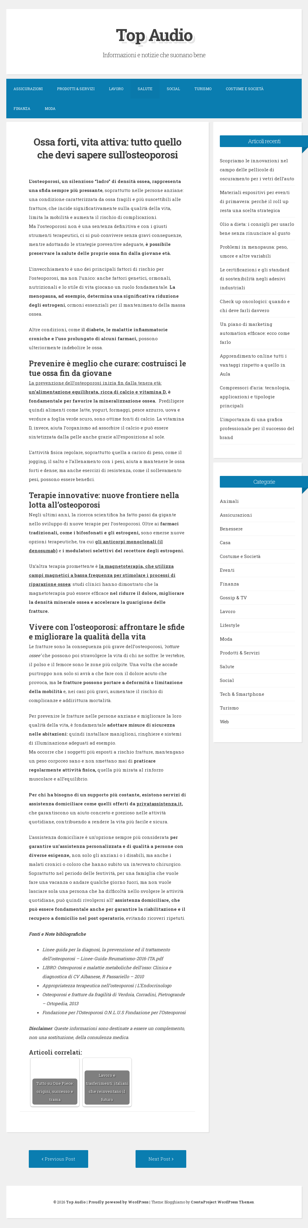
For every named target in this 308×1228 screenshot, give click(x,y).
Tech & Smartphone (242, 694)
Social (173, 88)
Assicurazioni (28, 88)
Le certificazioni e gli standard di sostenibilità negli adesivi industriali (254, 279)
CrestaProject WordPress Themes (222, 1202)
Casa (225, 542)
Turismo (202, 88)
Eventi (227, 570)
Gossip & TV (233, 598)
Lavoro (116, 88)
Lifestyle (230, 625)
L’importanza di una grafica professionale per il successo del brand (257, 428)
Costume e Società (245, 88)
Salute (145, 88)
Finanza (21, 108)
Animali (229, 501)
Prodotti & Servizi (75, 88)
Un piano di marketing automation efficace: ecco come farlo (255, 333)
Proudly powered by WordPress (118, 1202)
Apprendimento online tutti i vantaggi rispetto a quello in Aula (253, 365)
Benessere (231, 529)
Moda (50, 108)
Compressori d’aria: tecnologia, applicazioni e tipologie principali (255, 397)
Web (224, 722)
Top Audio (154, 34)
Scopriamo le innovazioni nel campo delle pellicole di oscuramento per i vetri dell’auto (257, 170)
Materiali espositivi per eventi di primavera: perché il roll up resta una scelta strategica (255, 201)
